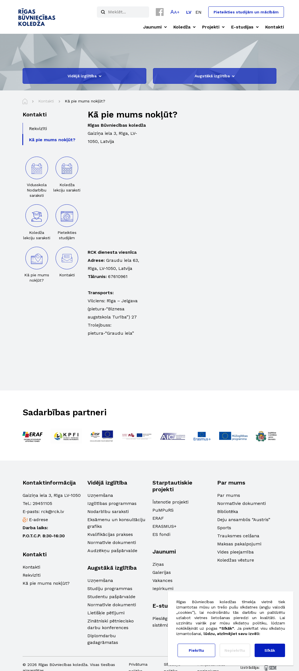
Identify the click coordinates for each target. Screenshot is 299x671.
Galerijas (161, 572)
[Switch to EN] (198, 12)
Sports (224, 527)
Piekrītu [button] (196, 650)
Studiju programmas (109, 588)
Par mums (228, 495)
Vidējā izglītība (84, 76)
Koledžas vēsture (235, 560)
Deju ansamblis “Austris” (243, 519)
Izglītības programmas (112, 503)
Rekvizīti (31, 575)
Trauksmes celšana (238, 535)
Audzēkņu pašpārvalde (112, 550)
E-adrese (38, 519)
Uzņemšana (100, 495)
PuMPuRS (163, 510)
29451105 (42, 503)
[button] (175, 12)
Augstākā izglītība (215, 76)
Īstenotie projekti (170, 502)
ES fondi (161, 534)
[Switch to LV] (189, 12)
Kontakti (31, 567)
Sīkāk (269, 650)
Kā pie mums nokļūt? (46, 583)
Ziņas (158, 564)
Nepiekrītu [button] (234, 650)
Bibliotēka (227, 511)
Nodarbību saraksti (108, 511)
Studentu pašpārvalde (111, 596)
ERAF (158, 518)
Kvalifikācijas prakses (110, 534)
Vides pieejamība (235, 552)
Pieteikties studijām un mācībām (246, 12)
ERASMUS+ (164, 526)
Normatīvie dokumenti (111, 542)
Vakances (162, 580)
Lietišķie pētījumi (106, 612)
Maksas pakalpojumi (239, 544)
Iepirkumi (162, 588)
